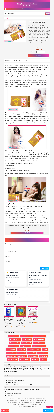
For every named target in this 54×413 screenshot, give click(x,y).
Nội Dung (7, 261)
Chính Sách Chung (19, 398)
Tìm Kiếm (48, 13)
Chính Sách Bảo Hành (41, 400)
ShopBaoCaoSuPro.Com (27, 4)
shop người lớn (35, 359)
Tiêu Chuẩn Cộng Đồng (24, 402)
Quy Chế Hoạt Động (39, 398)
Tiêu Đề (7, 256)
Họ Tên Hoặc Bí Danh (11, 252)
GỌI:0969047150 (5, 410)
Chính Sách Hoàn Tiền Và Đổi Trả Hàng (27, 400)
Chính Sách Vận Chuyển (12, 400)
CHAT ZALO (48, 410)
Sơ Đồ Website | (34, 404)
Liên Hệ (40, 404)
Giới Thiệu (12, 398)
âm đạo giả (43, 359)
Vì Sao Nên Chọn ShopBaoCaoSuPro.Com (20, 404)
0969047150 (27, 5)
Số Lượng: (33, 51)
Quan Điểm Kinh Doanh (40, 402)
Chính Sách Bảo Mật (29, 398)
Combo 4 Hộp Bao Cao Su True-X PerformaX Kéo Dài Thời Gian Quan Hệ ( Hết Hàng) (21, 320)
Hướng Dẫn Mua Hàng (12, 402)
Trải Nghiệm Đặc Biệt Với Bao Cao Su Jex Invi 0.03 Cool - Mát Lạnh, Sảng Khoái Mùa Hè (9, 320)
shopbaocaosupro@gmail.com (14, 393)
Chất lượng (8, 244)
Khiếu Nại (32, 402)
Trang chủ (7, 18)
